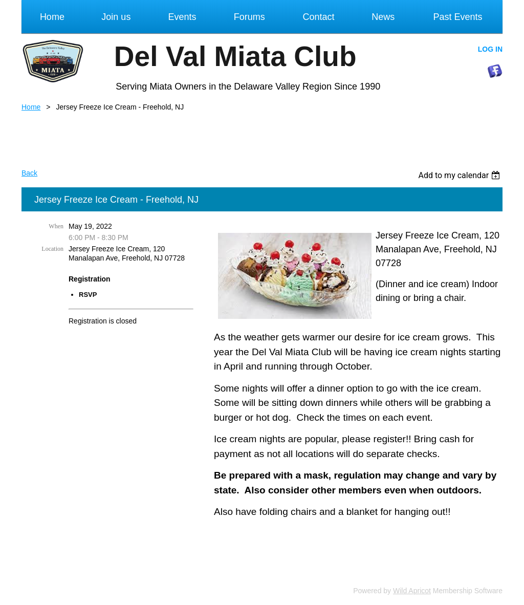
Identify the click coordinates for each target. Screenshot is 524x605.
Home (30, 107)
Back (29, 173)
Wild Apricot (412, 591)
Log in (490, 49)
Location (52, 248)
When (56, 226)
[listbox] (460, 175)
